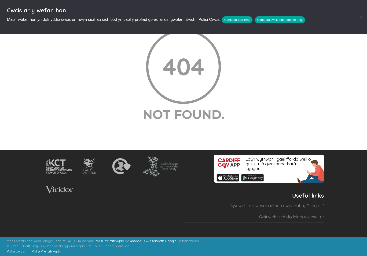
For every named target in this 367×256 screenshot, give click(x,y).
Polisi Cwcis (209, 19)
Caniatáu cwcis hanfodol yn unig (280, 19)
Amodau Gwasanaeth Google (153, 241)
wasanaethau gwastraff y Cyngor (288, 205)
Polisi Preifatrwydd (109, 241)
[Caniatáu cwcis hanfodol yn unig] (361, 16)
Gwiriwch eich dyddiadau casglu (290, 217)
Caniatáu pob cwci (237, 19)
